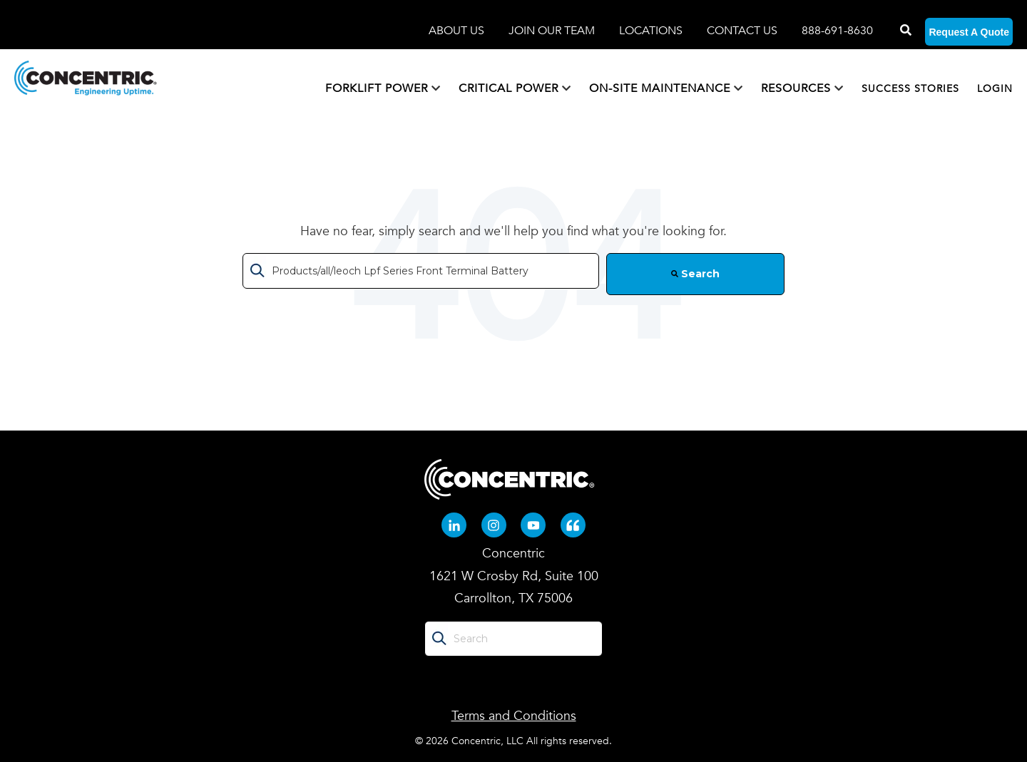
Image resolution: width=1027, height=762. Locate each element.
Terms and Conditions (513, 716)
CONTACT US (742, 30)
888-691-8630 (837, 30)
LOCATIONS (652, 30)
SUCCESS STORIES (910, 89)
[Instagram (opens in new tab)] (493, 525)
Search (695, 273)
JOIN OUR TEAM (553, 30)
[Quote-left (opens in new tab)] (573, 525)
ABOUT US (458, 30)
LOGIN (995, 89)
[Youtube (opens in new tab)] (533, 525)
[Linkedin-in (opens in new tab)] (453, 525)
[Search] (904, 30)
